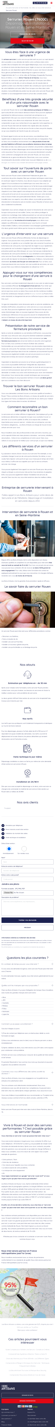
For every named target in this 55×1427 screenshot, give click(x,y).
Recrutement (32, 1415)
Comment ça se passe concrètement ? (17, 1024)
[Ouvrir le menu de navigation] (51, 3)
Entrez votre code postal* (10, 875)
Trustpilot (7, 808)
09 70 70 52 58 (41, 3)
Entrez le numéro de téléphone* (12, 866)
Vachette (38, 294)
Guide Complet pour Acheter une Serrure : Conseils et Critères (27, 1350)
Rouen (17, 75)
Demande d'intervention (27, 1401)
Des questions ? (6, 1418)
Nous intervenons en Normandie (14, 1105)
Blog (2, 1422)
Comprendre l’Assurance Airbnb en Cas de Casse (27, 1375)
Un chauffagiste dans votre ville (38, 1422)
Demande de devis (27, 34)
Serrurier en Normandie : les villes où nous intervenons (31, 8)
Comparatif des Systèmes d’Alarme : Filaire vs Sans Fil (27, 1354)
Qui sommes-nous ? (7, 1412)
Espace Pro (31, 1412)
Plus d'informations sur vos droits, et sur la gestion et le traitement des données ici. (23, 947)
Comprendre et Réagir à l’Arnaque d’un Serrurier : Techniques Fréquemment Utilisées (27, 1364)
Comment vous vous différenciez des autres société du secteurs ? (23, 1072)
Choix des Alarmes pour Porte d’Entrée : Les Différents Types (27, 1358)
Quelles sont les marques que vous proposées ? (20, 985)
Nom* (3, 858)
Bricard (32, 294)
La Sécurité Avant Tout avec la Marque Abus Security (27, 1370)
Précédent (27, 927)
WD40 (41, 267)
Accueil (8, 8)
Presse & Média (6, 1425)
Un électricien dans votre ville (37, 1425)
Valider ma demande (27, 920)
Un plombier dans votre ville (37, 1418)
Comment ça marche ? (9, 1415)
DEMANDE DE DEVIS (27, 1395)
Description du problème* (10, 897)
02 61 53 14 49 (27, 41)
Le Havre (15, 78)
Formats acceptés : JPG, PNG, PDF (13, 889)
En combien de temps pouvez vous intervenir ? (20, 964)
